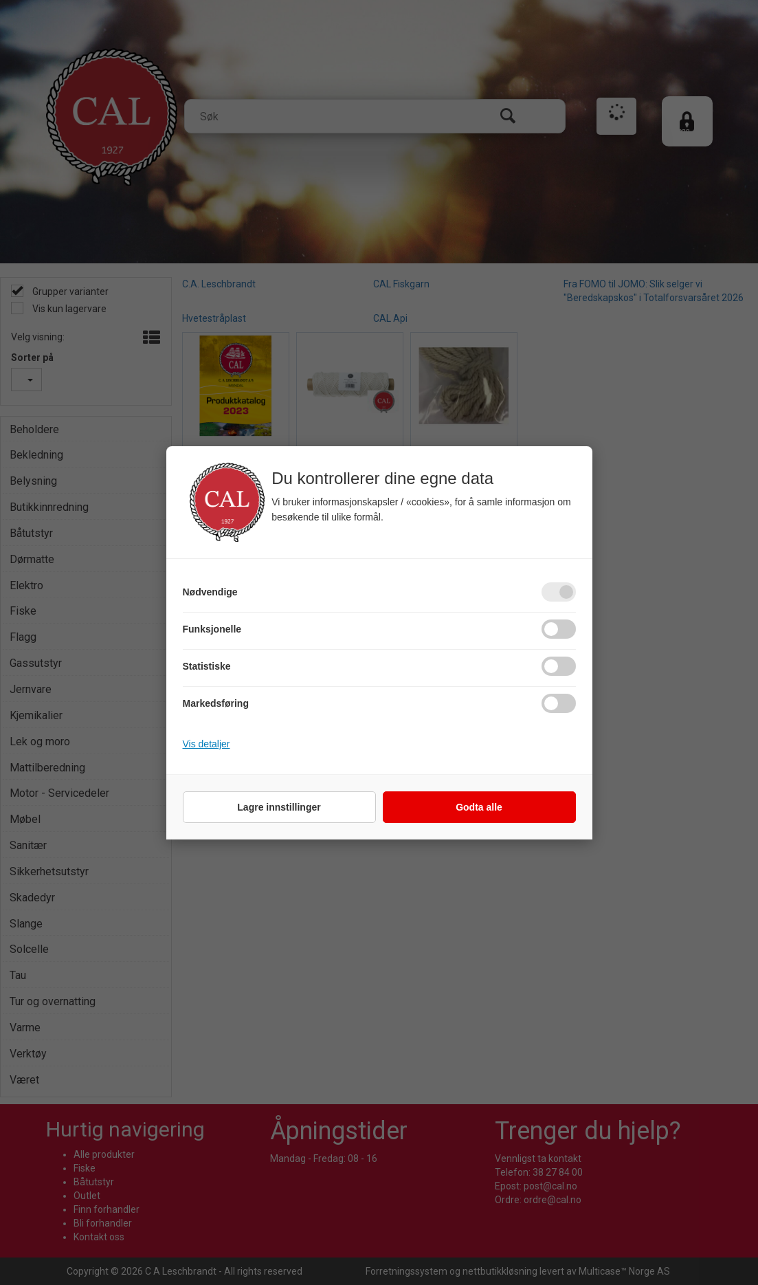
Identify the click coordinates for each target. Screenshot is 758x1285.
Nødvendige (210, 591)
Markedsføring (216, 703)
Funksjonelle (212, 629)
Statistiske (207, 666)
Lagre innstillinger (278, 807)
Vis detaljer (206, 743)
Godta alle (479, 807)
